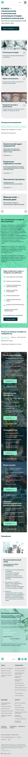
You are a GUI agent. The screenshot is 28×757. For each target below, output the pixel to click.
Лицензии (19, 737)
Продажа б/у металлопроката (18, 716)
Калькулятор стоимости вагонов (6, 676)
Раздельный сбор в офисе (7, 710)
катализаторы (7, 640)
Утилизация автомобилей (21, 718)
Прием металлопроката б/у (21, 690)
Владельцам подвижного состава (11, 129)
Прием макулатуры (19, 683)
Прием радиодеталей (20, 685)
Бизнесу (13, 337)
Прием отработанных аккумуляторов (20, 673)
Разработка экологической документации (21, 712)
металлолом (7, 630)
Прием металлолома (19, 670)
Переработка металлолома (18, 721)
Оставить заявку (10, 319)
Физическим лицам (7, 340)
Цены (9, 739)
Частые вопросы (4, 727)
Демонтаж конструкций (20, 703)
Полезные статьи (13, 727)
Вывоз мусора (18, 705)
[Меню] (25, 2)
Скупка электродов (19, 695)
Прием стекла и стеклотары (18, 677)
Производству (5, 337)
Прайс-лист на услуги (6, 670)
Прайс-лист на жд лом (6, 673)
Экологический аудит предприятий (6, 703)
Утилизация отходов (19, 709)
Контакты (21, 726)
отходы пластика (8, 634)
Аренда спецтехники (19, 707)
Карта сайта (3, 739)
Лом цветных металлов (20, 668)
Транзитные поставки (6, 706)
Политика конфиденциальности (8, 737)
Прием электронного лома (21, 687)
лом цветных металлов (10, 632)
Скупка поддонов (19, 693)
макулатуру (6, 638)
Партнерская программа (8, 133)
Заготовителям (21, 337)
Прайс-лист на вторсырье (7, 668)
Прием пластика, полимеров (19, 680)
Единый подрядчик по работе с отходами (13, 126)
